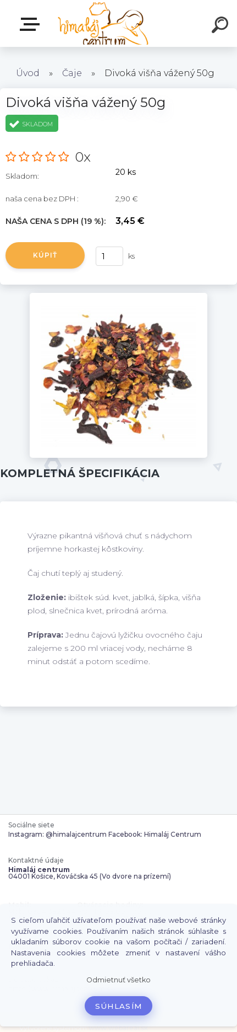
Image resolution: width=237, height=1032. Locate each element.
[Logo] (102, 23)
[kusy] (109, 256)
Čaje (72, 73)
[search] (222, 26)
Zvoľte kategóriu (32, 24)
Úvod (28, 73)
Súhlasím (118, 1006)
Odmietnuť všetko (118, 980)
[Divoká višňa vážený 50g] (118, 297)
